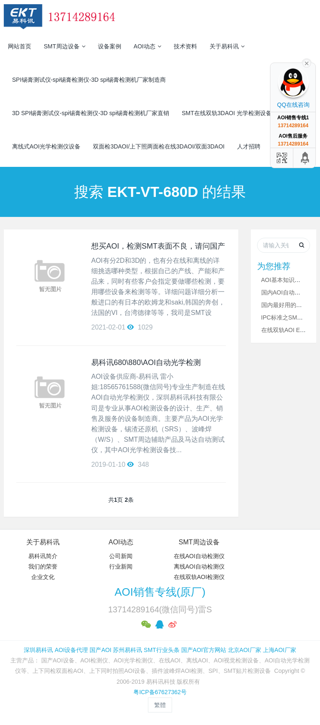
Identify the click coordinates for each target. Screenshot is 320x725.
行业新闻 (120, 566)
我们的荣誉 (43, 566)
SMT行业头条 (162, 650)
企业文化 (43, 577)
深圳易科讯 (38, 650)
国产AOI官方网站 (203, 650)
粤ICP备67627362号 (160, 692)
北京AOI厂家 (244, 650)
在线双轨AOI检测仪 (199, 577)
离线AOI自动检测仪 (199, 566)
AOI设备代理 (71, 650)
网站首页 (19, 46)
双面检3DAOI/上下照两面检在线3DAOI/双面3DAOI (159, 146)
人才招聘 (248, 146)
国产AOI (100, 650)
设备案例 (109, 46)
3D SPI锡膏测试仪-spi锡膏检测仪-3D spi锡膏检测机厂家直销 (90, 113)
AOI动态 (147, 46)
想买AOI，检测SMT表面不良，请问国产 (158, 246)
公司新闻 (120, 556)
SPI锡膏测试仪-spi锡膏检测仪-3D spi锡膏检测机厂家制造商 (89, 79)
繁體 (160, 705)
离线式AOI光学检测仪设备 (46, 146)
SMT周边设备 (64, 46)
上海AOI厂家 (279, 650)
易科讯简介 (43, 556)
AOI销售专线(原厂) (160, 592)
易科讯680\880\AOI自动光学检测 (146, 362)
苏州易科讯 (127, 650)
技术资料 (185, 46)
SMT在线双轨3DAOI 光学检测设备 (226, 113)
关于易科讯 (227, 46)
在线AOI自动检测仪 (199, 556)
